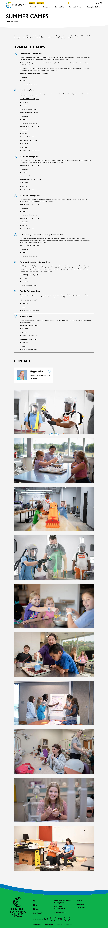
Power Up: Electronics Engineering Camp (32, 262)
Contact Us (79, 900)
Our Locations (80, 904)
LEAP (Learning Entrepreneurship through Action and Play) (38, 234)
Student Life (59, 7)
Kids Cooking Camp (24, 90)
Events (55, 3)
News (49, 3)
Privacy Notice (37, 924)
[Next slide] (56, 434)
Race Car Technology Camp (27, 291)
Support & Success (75, 7)
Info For (39, 3)
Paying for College (93, 7)
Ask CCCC (37, 913)
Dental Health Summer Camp (28, 53)
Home (8, 21)
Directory (37, 909)
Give (92, 3)
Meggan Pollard (36, 371)
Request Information (78, 3)
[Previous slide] (51, 434)
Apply (97, 3)
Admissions (34, 7)
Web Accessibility (48, 924)
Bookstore (62, 3)
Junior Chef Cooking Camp (27, 195)
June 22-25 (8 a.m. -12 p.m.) (29, 275)
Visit (87, 3)
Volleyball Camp (23, 316)
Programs (46, 7)
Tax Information (60, 912)
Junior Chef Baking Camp (26, 156)
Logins (31, 3)
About (35, 901)
